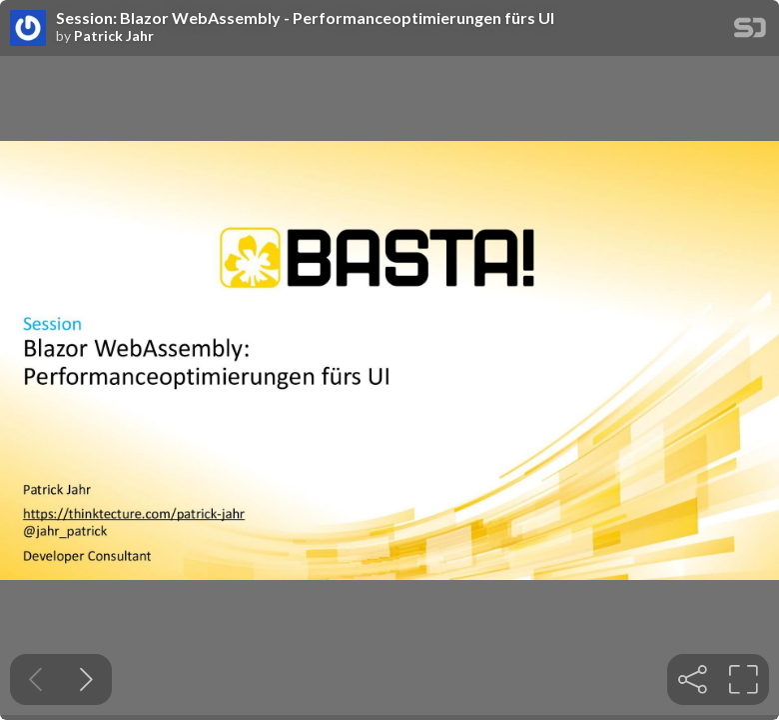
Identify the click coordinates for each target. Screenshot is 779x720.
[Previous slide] (35, 679)
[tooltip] (692, 679)
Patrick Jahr (114, 36)
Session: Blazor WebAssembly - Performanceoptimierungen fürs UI (305, 18)
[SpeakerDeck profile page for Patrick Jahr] (28, 29)
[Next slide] (86, 679)
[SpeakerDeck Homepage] (750, 31)
